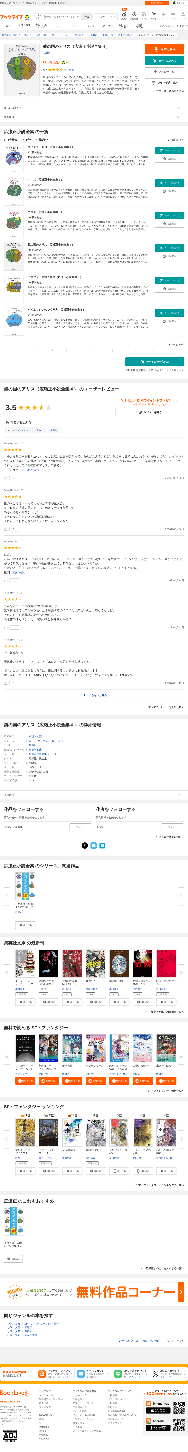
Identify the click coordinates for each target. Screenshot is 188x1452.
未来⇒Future (163, 1065)
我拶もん (91, 980)
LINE (41, 1419)
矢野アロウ (21, 1074)
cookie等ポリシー (117, 1419)
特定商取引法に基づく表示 (122, 1415)
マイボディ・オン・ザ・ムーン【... (24, 1068)
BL (57, 25)
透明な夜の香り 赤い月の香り (48, 982)
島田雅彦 (161, 989)
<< (34, 350)
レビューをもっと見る (94, 695)
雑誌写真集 (139, 26)
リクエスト (78, 1427)
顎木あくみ (115, 1074)
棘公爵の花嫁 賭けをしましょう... (71, 984)
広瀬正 (47, 52)
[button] (25, 925)
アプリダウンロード (83, 1403)
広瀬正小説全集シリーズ (43, 754)
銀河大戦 (67, 1065)
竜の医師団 (92, 1149)
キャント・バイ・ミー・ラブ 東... (25, 984)
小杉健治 (137, 989)
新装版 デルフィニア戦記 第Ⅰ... (48, 1068)
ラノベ (90, 26)
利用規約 (112, 1407)
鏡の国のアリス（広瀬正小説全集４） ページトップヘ (151, 1340)
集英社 (33, 745)
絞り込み (38, 17)
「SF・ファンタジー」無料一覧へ (164, 1090)
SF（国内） (59, 740)
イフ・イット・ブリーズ (48, 1151)
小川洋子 (114, 989)
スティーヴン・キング (50, 1158)
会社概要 (112, 1395)
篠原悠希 (67, 1158)
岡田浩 (65, 1074)
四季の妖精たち (142, 1065)
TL (73, 26)
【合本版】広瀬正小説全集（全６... (24, 907)
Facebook (44, 1438)
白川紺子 (67, 989)
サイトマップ (115, 1423)
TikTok (42, 1430)
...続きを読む (33, 469)
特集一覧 (43, 1403)
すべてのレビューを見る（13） (166, 707)
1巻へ (29, 139)
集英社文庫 (35, 749)
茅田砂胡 (43, 1074)
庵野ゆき (90, 1158)
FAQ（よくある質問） (84, 1415)
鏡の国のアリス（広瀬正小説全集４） (51, 244)
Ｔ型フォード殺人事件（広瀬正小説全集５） (55, 277)
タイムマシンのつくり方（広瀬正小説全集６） (56, 309)
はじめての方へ (165, 26)
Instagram (44, 1427)
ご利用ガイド (181, 26)
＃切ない (55, 430)
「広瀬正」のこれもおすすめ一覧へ (163, 1268)
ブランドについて (117, 1399)
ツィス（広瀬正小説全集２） (45, 179)
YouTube (43, 1434)
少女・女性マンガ (41, 26)
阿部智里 (90, 1074)
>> (153, 350)
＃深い (40, 430)
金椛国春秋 (68, 1149)
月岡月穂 (127, 1074)
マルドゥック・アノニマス (24, 1151)
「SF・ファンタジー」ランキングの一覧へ (159, 1185)
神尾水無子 (92, 989)
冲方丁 (18, 1158)
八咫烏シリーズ (95, 1065)
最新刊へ (44, 139)
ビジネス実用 (123, 26)
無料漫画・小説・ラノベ (52, 1399)
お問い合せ (78, 1423)
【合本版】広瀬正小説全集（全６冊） (13, 1246)
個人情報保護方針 (117, 1411)
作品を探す (78, 1399)
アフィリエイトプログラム (87, 1430)
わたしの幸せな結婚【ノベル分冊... (118, 1068)
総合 (8, 26)
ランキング (45, 1407)
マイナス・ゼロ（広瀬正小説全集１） (51, 147)
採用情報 (112, 1403)
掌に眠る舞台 (117, 980)
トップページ (46, 1395)
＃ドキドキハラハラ (19, 430)
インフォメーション (83, 1419)
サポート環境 (80, 1411)
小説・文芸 (107, 26)
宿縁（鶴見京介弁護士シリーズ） (142, 984)
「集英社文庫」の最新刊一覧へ (166, 1011)
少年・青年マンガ (25, 26)
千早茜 (42, 989)
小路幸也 (20, 989)
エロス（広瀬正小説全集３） (45, 212)
